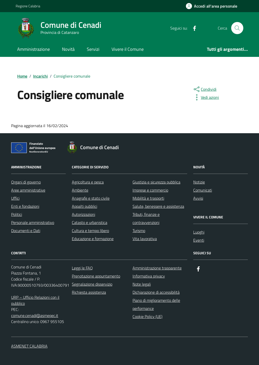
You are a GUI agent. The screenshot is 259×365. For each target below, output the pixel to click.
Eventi (198, 240)
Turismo (139, 230)
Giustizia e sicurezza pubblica (156, 182)
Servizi (93, 49)
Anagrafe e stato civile (91, 198)
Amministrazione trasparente (157, 268)
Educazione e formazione (93, 239)
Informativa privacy (149, 276)
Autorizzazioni (83, 214)
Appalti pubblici (84, 206)
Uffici (15, 198)
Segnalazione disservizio (92, 284)
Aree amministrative (28, 190)
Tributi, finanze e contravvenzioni (146, 218)
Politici (16, 214)
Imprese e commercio (150, 190)
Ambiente (80, 190)
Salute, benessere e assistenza (158, 206)
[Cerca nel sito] (237, 28)
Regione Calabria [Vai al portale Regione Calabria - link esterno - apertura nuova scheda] (28, 6)
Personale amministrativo (32, 222)
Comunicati (202, 190)
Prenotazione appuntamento (96, 276)
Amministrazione (33, 49)
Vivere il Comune (128, 49)
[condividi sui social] (205, 89)
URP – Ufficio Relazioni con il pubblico (35, 300)
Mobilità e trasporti (148, 198)
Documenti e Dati (25, 230)
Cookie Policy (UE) (147, 316)
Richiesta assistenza (89, 292)
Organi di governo (26, 182)
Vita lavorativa (145, 239)
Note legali (142, 284)
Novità (68, 49)
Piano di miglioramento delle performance (156, 304)
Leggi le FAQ (82, 268)
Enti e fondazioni (25, 206)
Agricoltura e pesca (88, 182)
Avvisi (198, 198)
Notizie (199, 182)
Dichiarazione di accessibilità (156, 292)
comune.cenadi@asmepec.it (34, 315)
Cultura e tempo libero (90, 230)
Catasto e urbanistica (89, 222)
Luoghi (198, 232)
